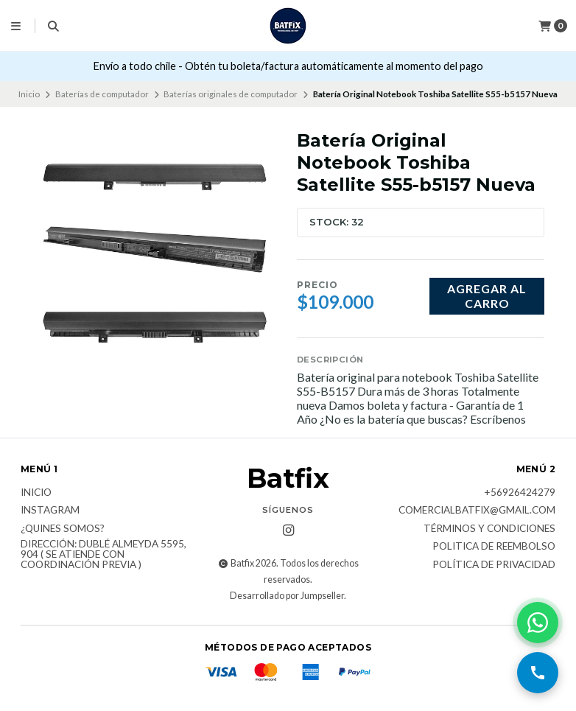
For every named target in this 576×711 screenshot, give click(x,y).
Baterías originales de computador (231, 94)
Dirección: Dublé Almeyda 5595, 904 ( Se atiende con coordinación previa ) (103, 554)
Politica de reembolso (493, 547)
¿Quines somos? (63, 529)
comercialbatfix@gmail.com (476, 510)
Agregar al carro (487, 295)
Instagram (50, 510)
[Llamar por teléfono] (537, 672)
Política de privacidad (493, 565)
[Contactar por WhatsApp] (537, 622)
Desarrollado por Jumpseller (287, 595)
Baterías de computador (102, 94)
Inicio (29, 94)
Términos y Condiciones (489, 529)
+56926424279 (519, 493)
